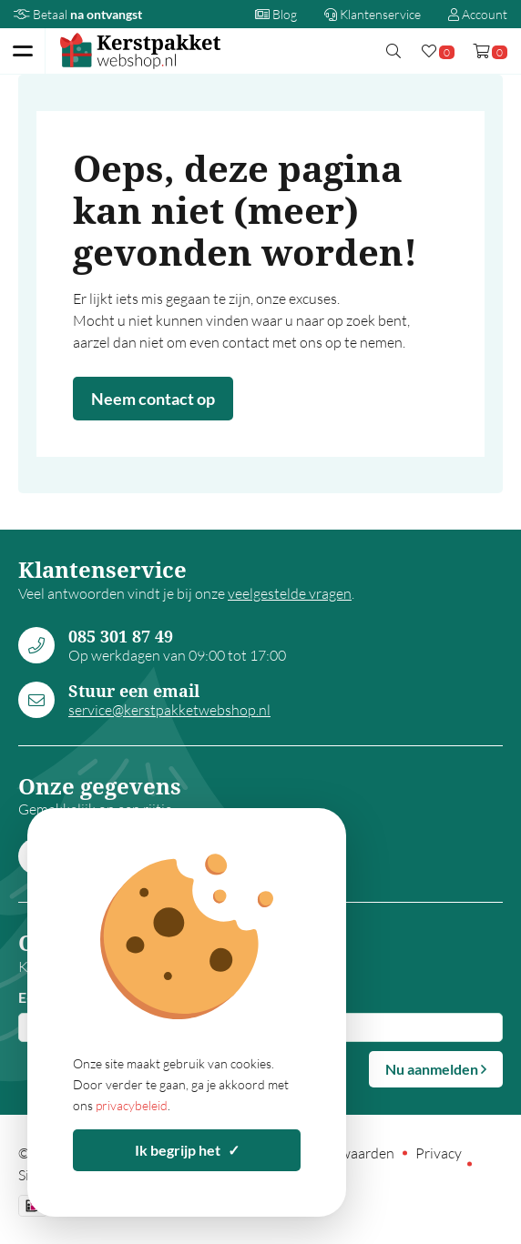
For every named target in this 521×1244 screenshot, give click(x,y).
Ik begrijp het (187, 1149)
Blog (276, 14)
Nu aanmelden (435, 1068)
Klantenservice (372, 14)
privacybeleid (132, 1105)
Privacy (438, 1153)
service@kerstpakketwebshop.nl (169, 710)
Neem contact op (153, 399)
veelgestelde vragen (290, 593)
